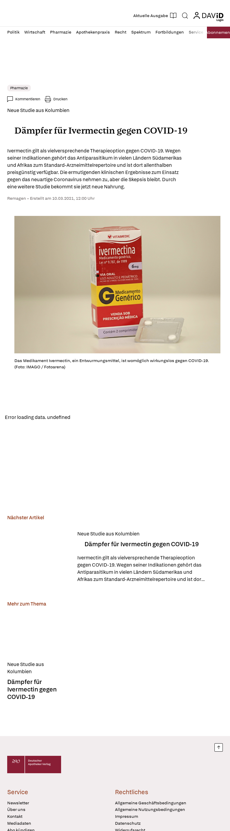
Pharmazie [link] (19, 88)
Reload (83, 418)
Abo (215, 32)
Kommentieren (27, 99)
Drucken (60, 99)
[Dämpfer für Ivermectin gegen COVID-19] (38, 558)
